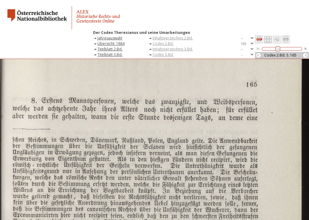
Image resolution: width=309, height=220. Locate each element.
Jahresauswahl (109, 38)
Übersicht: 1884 (111, 43)
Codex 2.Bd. (163, 43)
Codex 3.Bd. (163, 54)
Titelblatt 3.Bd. (109, 54)
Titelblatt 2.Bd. (109, 49)
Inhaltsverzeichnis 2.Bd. (173, 38)
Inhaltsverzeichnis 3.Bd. (173, 49)
